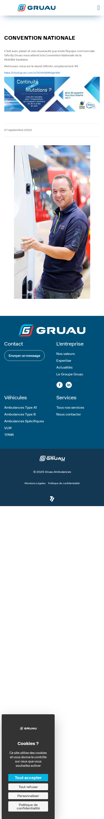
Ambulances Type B (20, 414)
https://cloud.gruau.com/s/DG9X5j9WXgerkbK (32, 72)
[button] (24, 355)
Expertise (63, 360)
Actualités (64, 367)
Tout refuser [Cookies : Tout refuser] (28, 786)
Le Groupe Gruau (69, 374)
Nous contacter (68, 414)
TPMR (9, 434)
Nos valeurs (65, 353)
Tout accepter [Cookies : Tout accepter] (28, 777)
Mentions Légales (35, 483)
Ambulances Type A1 (20, 407)
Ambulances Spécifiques (24, 421)
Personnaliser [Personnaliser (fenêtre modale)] (28, 795)
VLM (7, 427)
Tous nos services (70, 407)
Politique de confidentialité (64, 483)
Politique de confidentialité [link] (28, 806)
